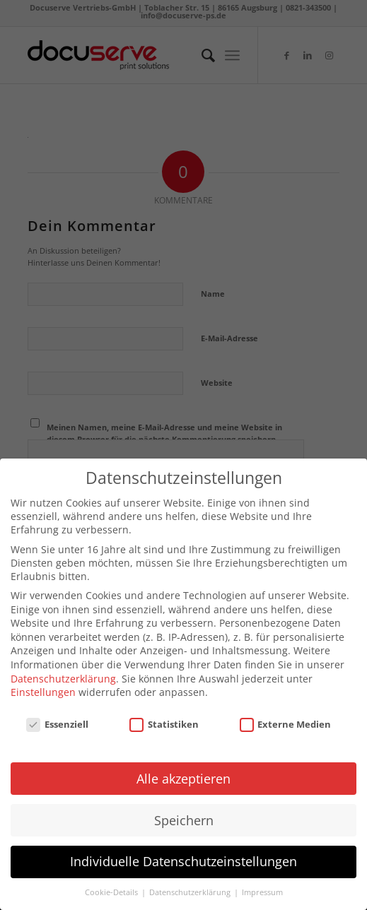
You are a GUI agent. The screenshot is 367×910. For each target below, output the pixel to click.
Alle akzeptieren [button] (183, 770)
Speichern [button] (184, 812)
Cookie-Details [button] (112, 885)
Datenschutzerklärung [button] (191, 885)
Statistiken (164, 716)
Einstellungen (43, 685)
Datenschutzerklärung (63, 671)
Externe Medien (286, 716)
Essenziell (57, 716)
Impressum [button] (262, 885)
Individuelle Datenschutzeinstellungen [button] (183, 854)
